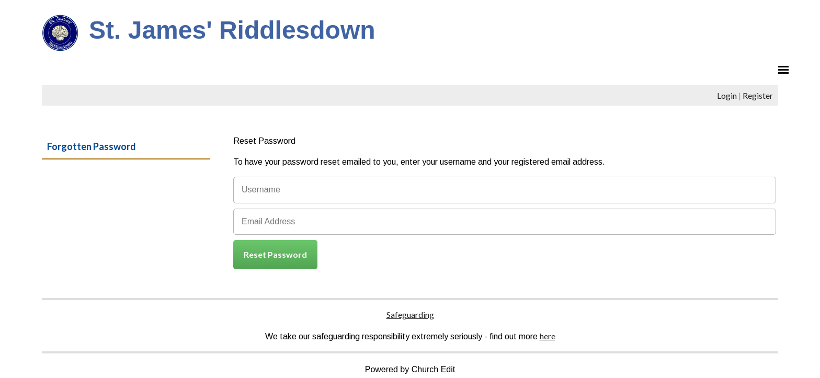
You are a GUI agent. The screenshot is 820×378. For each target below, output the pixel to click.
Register (758, 95)
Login (727, 95)
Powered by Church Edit (410, 369)
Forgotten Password (91, 146)
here (547, 336)
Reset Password (275, 254)
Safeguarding (410, 314)
